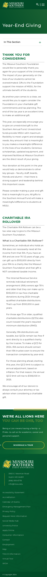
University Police (10, 526)
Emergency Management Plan (16, 507)
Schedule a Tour (23, 445)
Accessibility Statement (13, 493)
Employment (8, 545)
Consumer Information (13, 535)
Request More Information (15, 516)
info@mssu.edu (16, 484)
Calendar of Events (11, 502)
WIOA (5, 564)
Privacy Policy (9, 512)
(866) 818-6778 (15, 481)
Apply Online (8, 530)
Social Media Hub (10, 521)
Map (4, 549)
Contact (6, 540)
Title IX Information (11, 554)
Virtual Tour (8, 559)
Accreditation (9, 497)
